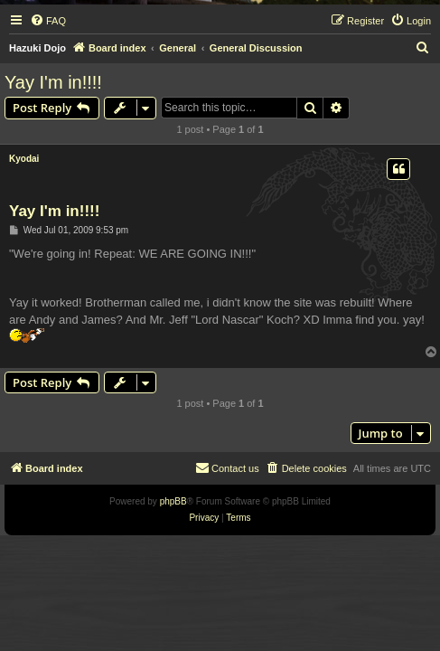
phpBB (173, 501)
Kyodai (24, 159)
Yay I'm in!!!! (53, 82)
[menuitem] (48, 21)
